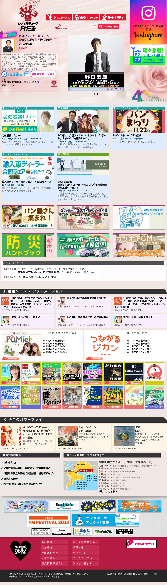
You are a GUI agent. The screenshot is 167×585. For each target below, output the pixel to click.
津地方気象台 (10, 479)
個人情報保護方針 (53, 563)
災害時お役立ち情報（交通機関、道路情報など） (29, 473)
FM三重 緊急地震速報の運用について (22, 484)
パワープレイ (81, 552)
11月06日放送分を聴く (57, 343)
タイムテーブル (82, 558)
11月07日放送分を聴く (57, 341)
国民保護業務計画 (84, 542)
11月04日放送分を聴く (57, 349)
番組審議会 (49, 558)
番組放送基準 (50, 552)
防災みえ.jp (9, 462)
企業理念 (47, 547)
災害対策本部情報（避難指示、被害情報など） (28, 468)
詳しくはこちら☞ (107, 491)
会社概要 (47, 542)
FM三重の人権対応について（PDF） (38, 276)
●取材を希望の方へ (154, 407)
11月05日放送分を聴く (57, 346)
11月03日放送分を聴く (57, 352)
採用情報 (78, 547)
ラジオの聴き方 (82, 563)
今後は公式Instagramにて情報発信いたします (45, 272)
